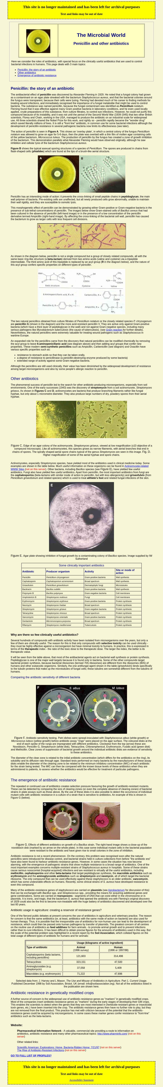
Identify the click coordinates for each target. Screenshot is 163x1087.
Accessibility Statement (81, 1080)
